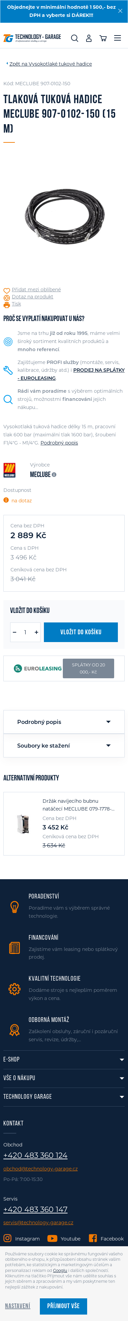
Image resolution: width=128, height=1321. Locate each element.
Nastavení (17, 1306)
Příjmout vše (63, 1306)
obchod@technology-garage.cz (40, 1169)
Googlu (60, 1270)
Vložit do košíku (81, 632)
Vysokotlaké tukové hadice (60, 64)
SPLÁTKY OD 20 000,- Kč (88, 668)
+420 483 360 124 (35, 1155)
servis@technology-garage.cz (38, 1223)
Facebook (112, 1239)
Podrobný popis (59, 443)
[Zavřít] (120, 11)
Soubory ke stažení (43, 746)
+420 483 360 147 (35, 1209)
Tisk (16, 304)
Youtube (70, 1239)
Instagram (27, 1239)
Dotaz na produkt (32, 297)
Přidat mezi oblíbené (36, 290)
